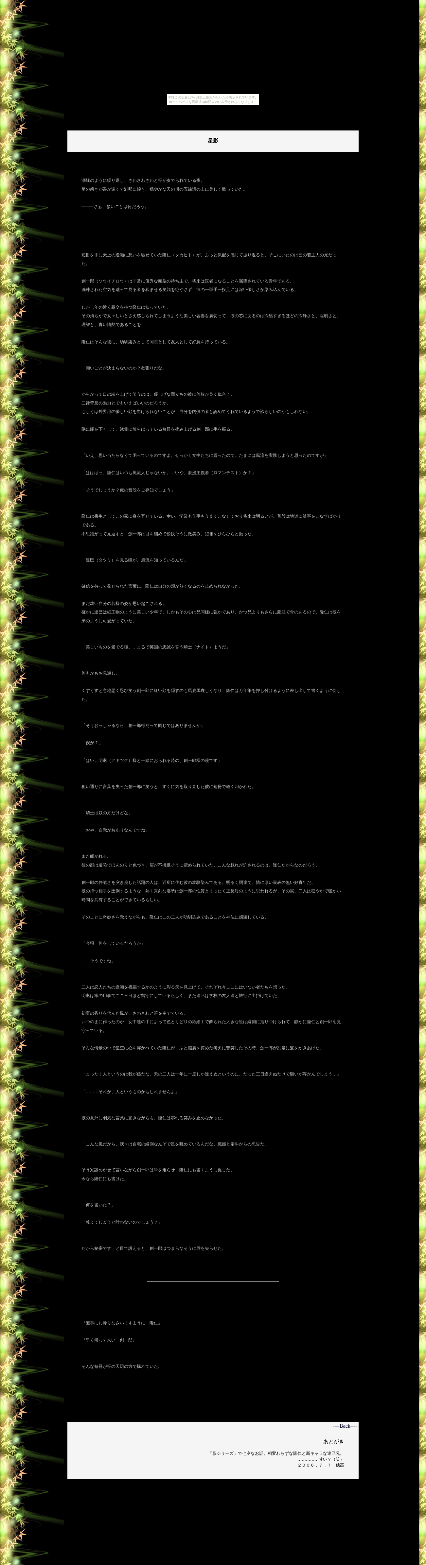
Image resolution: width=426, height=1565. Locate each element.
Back (345, 1426)
